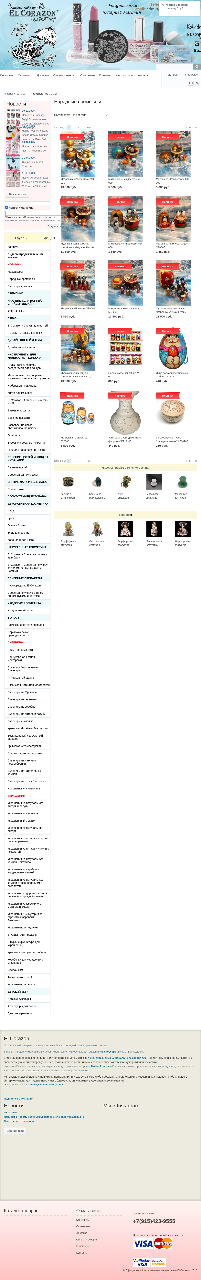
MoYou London (100, 1066)
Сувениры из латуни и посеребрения (22, 762)
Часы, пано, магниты (21, 649)
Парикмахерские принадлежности (18, 634)
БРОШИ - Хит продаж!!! (22, 934)
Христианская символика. (24, 788)
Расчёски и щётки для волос (26, 624)
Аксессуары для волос (22, 1006)
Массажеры (15, 271)
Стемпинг (15, 293)
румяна (109, 1057)
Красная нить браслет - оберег (27, 952)
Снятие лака (16, 489)
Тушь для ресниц (18, 532)
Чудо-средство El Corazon (24, 585)
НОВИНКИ (14, 264)
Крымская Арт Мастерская (25, 746)
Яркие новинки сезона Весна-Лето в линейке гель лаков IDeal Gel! (35, 135)
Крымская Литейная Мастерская (28, 728)
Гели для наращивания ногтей (27, 449)
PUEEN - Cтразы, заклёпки (25, 332)
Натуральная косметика (27, 547)
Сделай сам (15, 970)
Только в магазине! (20, 977)
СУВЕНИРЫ (16, 642)
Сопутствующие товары (27, 496)
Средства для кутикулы (22, 474)
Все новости (17, 194)
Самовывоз (25, 75)
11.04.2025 (28, 157)
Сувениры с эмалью (20, 286)
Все (89, 127)
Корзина (170, 5)
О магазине (87, 75)
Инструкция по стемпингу (132, 75)
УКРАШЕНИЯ (16, 795)
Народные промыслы (21, 279)
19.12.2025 (28, 110)
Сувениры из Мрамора (22, 692)
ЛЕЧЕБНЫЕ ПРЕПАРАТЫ (25, 578)
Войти (176, 74)
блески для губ (136, 1057)
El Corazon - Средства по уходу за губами (28, 556)
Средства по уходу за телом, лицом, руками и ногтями (26, 594)
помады (120, 1057)
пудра (99, 1057)
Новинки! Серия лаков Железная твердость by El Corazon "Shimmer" (36, 182)
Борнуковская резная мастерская (21, 658)
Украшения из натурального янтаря (25, 829)
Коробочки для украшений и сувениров (26, 961)
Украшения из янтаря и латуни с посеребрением (28, 840)
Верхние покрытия (19, 417)
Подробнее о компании (18, 1098)
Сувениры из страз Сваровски (27, 781)
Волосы (14, 617)
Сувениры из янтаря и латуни (27, 713)
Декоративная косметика (28, 503)
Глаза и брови (17, 525)
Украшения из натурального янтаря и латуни (25, 804)
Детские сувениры (19, 998)
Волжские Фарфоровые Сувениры (23, 669)
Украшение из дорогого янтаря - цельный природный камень (28, 895)
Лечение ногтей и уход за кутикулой (28, 459)
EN (197, 83)
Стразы (13, 318)
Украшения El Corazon (22, 820)
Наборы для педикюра (22, 385)
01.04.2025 (28, 173)
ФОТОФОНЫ (16, 311)
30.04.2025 (28, 142)
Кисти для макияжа (20, 392)
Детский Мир (18, 991)
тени (91, 1057)
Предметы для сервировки (25, 753)
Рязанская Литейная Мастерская (29, 684)
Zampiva (13, 246)
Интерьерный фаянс (21, 677)
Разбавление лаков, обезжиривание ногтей (22, 426)
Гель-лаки (14, 435)
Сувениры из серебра (21, 706)
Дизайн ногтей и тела (25, 340)
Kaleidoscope (108, 1051)
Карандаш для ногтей (21, 539)
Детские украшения (20, 1013)
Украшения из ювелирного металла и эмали (24, 905)
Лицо (11, 510)
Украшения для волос (22, 984)
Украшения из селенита (23, 813)
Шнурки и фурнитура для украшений (24, 943)
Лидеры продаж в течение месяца (125, 467)
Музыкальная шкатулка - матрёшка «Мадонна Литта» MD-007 (77, 247)
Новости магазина (19, 207)
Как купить (6, 75)
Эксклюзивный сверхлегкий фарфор (25, 737)
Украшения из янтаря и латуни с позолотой (28, 850)
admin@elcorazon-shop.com (45, 1084)
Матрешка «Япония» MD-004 (78, 308)
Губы (11, 518)
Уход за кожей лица (20, 610)
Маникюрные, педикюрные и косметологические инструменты (29, 377)
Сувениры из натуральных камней (24, 772)
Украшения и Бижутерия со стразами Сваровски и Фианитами (25, 917)
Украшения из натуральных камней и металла (25, 860)
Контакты (105, 75)
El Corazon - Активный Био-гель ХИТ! (28, 402)
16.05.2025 (28, 126)
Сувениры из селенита (22, 699)
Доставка (43, 75)
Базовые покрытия (19, 410)
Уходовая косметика (24, 603)
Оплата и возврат (64, 75)
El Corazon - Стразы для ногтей (28, 325)
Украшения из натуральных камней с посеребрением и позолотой (25, 883)
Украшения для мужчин (23, 927)
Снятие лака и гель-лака (27, 481)
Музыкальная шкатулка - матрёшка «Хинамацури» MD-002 (171, 312)
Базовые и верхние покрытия (26, 442)
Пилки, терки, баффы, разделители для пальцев (24, 366)
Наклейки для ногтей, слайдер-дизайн (25, 302)
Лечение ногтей (17, 467)
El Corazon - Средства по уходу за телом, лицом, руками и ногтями (28, 568)
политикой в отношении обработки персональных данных (34, 220)
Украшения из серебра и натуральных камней (23, 871)
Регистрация (191, 74)
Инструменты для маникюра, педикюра (24, 356)
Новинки (125, 514)
